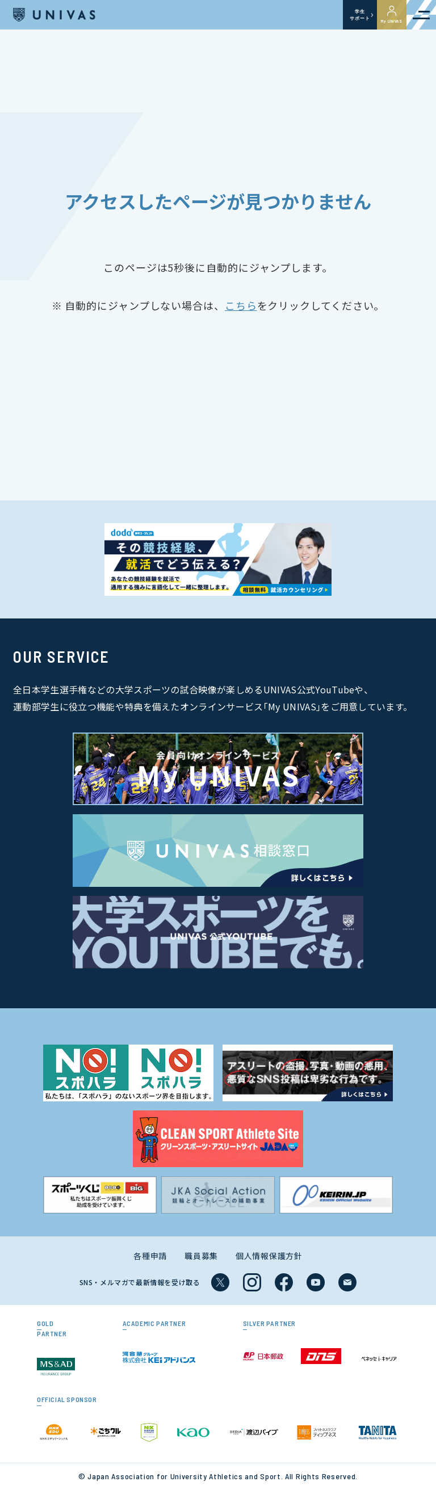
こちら (241, 305)
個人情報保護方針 (269, 1255)
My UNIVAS (392, 15)
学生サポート (360, 15)
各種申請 (150, 1255)
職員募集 (201, 1255)
